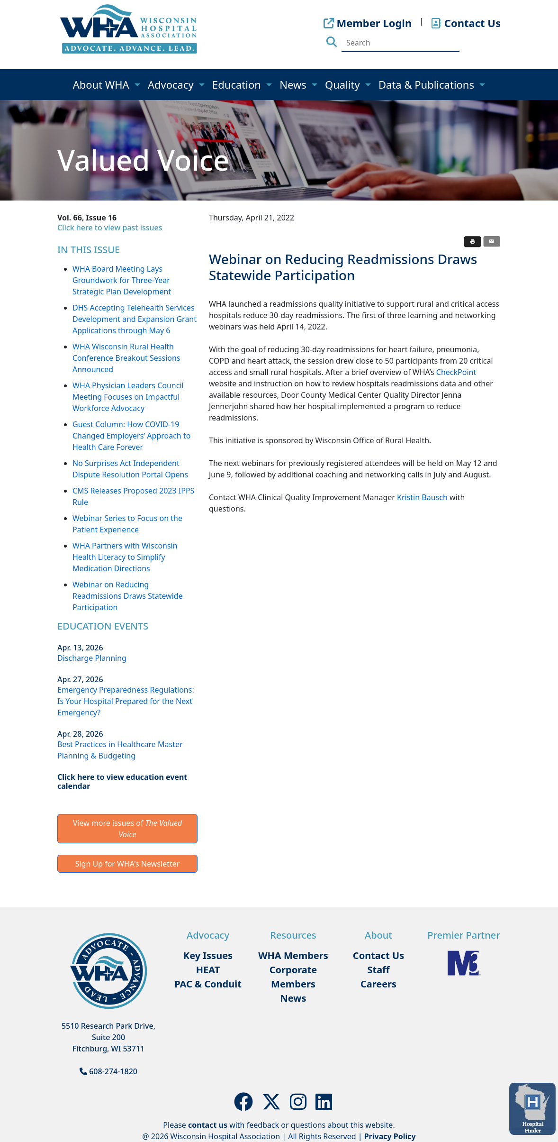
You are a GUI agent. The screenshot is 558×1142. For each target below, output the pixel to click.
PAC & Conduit (208, 984)
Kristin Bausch (422, 497)
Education (238, 84)
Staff (378, 969)
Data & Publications (427, 84)
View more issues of (127, 829)
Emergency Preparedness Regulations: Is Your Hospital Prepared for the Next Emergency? (125, 701)
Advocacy (172, 84)
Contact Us (378, 955)
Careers (378, 984)
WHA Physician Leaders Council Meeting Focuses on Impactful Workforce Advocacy (128, 396)
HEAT (208, 969)
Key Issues (208, 955)
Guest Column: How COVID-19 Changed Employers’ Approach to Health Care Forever (131, 435)
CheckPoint (456, 372)
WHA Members (293, 955)
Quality (343, 84)
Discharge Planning (91, 658)
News (294, 84)
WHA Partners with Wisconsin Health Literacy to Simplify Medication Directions (125, 557)
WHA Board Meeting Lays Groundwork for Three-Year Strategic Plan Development (121, 280)
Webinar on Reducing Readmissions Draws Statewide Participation (127, 595)
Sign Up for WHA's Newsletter (127, 864)
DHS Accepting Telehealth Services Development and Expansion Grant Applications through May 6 (134, 319)
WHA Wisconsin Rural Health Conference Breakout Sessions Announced (126, 358)
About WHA (102, 84)
